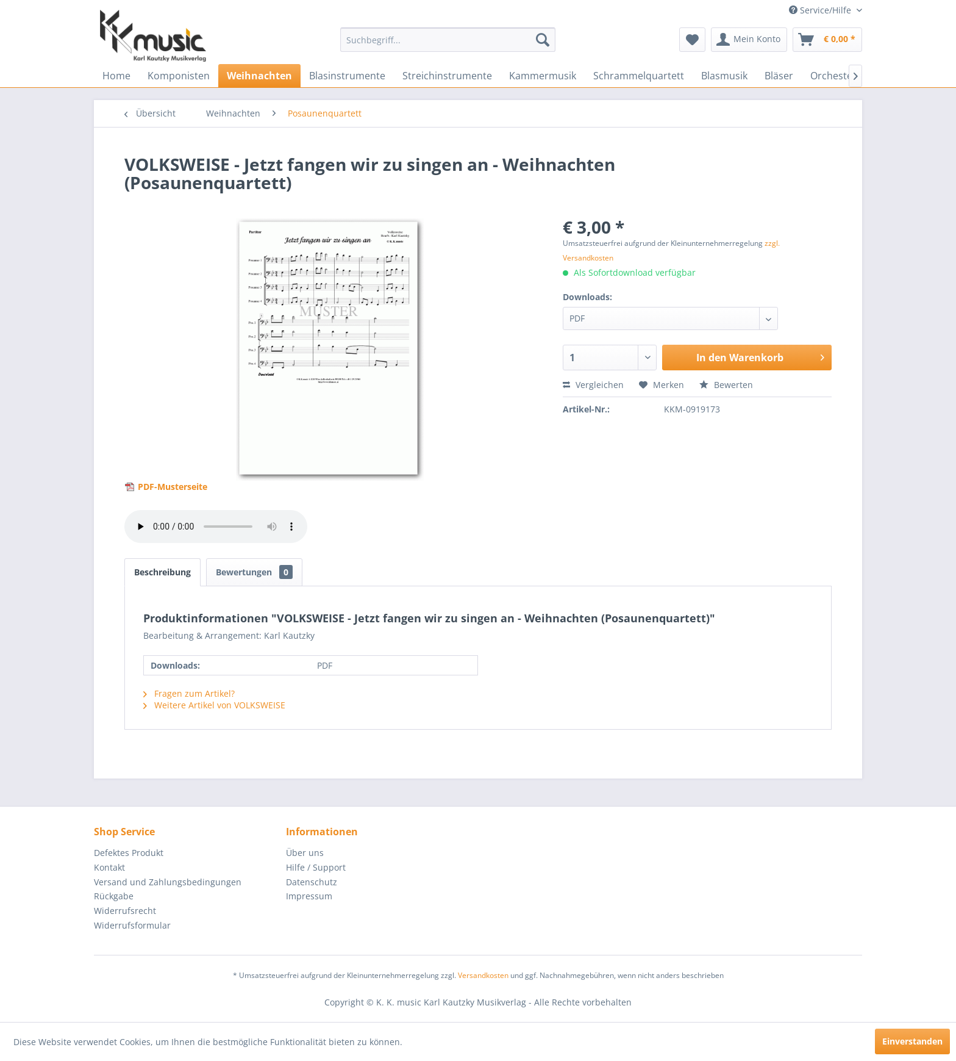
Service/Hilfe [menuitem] (821, 10)
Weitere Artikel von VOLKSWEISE (214, 705)
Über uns (305, 852)
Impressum (309, 896)
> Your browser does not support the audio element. (215, 526)
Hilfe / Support (316, 867)
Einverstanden (912, 1041)
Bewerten (726, 384)
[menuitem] (447, 39)
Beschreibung (162, 572)
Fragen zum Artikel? (189, 693)
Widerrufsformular (132, 925)
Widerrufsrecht (125, 910)
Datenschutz (311, 882)
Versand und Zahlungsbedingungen (167, 882)
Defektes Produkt (128, 852)
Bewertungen (254, 572)
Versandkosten (483, 975)
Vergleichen (593, 384)
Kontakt (109, 867)
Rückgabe (114, 896)
